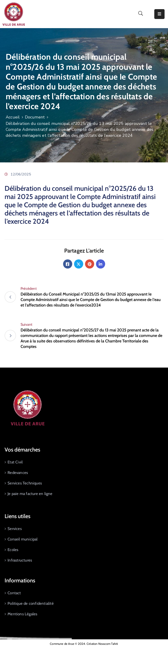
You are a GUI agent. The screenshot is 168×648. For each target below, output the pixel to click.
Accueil (13, 117)
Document (35, 117)
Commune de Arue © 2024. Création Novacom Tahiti (84, 643)
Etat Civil (15, 462)
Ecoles (13, 549)
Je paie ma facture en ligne (30, 493)
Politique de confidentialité (31, 603)
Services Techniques (25, 483)
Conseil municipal (22, 539)
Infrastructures (20, 560)
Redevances (18, 472)
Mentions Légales (22, 614)
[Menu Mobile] (159, 14)
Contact (14, 593)
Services (15, 528)
